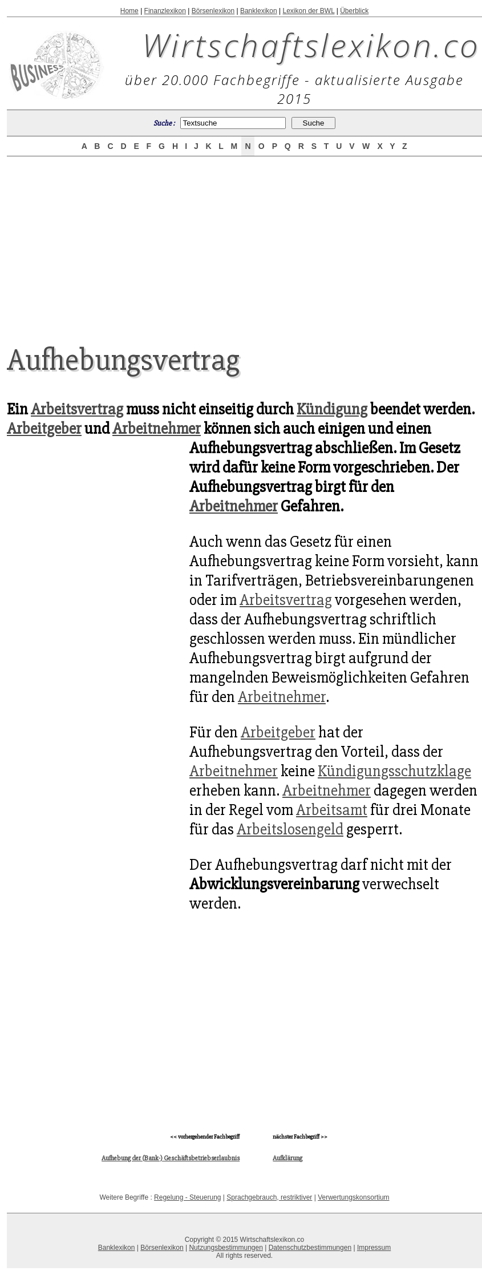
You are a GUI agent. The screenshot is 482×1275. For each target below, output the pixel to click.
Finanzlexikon (165, 11)
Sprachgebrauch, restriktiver (269, 1197)
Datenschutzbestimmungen (310, 1248)
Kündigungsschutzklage (394, 771)
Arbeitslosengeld (290, 829)
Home (129, 11)
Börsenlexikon (213, 11)
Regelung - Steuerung (187, 1197)
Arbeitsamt (331, 810)
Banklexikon (258, 11)
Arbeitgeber (44, 428)
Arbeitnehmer (156, 428)
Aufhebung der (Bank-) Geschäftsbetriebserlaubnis (171, 1158)
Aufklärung (287, 1158)
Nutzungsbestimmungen (225, 1248)
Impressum (374, 1248)
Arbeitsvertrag (77, 409)
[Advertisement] (92, 759)
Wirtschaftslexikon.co (311, 44)
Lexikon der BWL (308, 11)
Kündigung (332, 409)
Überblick (354, 11)
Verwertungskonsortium (353, 1197)
